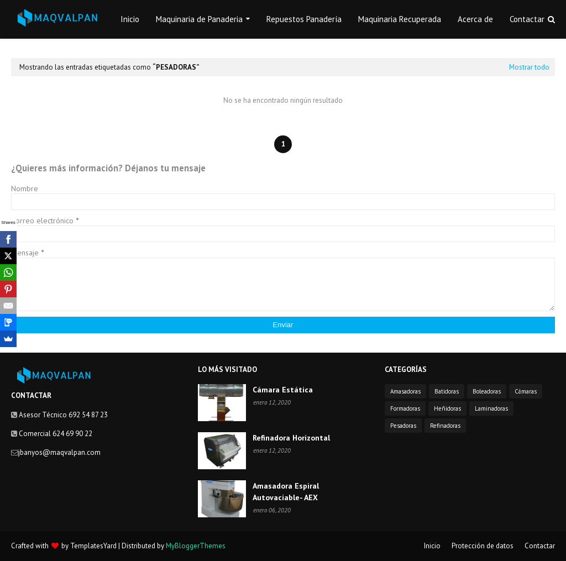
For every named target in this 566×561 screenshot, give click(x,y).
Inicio (432, 545)
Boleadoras (487, 391)
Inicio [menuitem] (129, 19)
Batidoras (446, 391)
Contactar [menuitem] (527, 19)
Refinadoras (445, 425)
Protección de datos (482, 545)
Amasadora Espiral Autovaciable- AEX (286, 491)
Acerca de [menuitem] (475, 19)
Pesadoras (403, 425)
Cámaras (526, 391)
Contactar (540, 545)
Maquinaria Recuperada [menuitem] (399, 19)
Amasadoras (405, 391)
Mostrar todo (529, 67)
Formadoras (405, 408)
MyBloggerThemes (196, 545)
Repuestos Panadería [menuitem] (304, 19)
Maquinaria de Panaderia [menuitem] (199, 19)
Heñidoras (447, 408)
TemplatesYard (93, 545)
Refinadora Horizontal (291, 438)
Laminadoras (491, 408)
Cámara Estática (283, 390)
